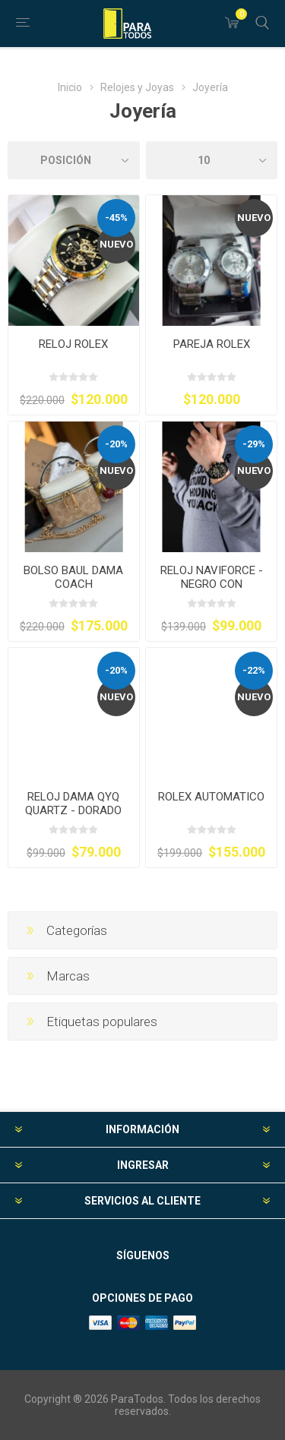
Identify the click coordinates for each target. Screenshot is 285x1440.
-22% (253, 670)
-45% (116, 217)
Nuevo (116, 244)
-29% (253, 444)
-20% (116, 444)
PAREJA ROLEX (211, 344)
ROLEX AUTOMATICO (211, 797)
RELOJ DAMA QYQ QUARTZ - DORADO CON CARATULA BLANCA (73, 817)
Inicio (70, 87)
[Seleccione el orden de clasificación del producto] (74, 160)
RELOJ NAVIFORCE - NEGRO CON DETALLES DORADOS (211, 584)
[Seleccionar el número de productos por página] (212, 160)
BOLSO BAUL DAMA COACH (73, 577)
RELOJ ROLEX (73, 344)
